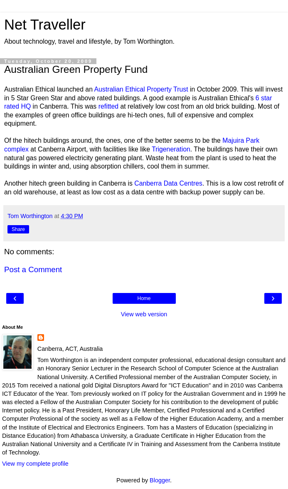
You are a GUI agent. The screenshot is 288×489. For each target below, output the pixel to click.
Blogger (160, 480)
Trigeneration (171, 149)
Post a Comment (33, 269)
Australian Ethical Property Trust (141, 89)
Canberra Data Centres (168, 183)
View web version (144, 314)
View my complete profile (35, 463)
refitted (108, 106)
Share (18, 229)
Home (143, 298)
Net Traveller (45, 24)
